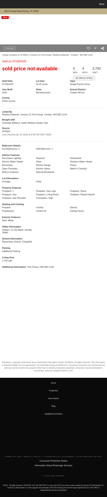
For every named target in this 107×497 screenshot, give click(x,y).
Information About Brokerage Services (53, 465)
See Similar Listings (84, 78)
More (101, 4)
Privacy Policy (33, 456)
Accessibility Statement (60, 456)
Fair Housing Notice (89, 456)
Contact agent (9, 48)
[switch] (88, 48)
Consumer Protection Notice (53, 461)
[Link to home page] (2, 4)
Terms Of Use (13, 456)
